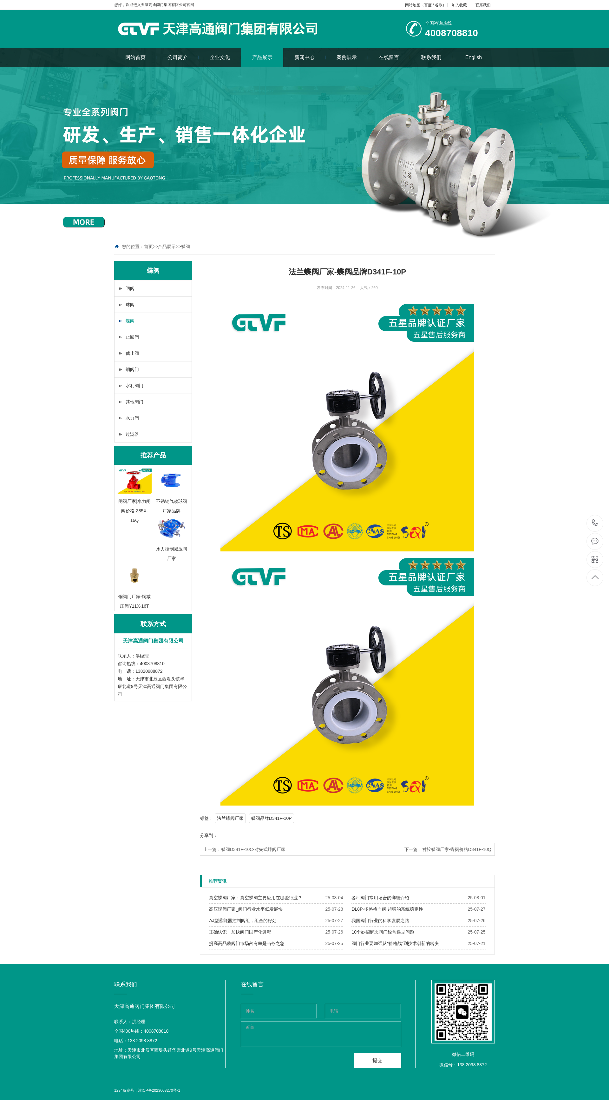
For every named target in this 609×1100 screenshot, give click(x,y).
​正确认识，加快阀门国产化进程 (240, 932)
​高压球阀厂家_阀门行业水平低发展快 (246, 909)
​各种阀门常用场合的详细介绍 (380, 897)
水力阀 (132, 418)
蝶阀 (185, 246)
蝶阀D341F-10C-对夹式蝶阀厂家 (253, 849)
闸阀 (130, 288)
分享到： (209, 835)
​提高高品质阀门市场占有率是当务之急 (247, 943)
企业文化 (225, 57)
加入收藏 (459, 5)
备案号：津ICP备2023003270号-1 (151, 1090)
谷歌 (438, 5)
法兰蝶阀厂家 (230, 818)
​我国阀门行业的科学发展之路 (380, 920)
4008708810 (595, 523)
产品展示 (262, 57)
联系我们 (483, 5)
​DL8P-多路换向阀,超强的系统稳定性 (387, 909)
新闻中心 (310, 57)
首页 (148, 246)
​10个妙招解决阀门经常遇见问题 (382, 932)
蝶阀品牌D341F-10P (271, 818)
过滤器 (132, 434)
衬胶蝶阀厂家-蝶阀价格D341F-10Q (456, 849)
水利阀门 (134, 385)
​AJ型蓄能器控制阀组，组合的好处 (242, 920)
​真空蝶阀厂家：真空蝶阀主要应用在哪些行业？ (255, 897)
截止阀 (132, 353)
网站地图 (412, 5)
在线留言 (394, 57)
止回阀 (132, 337)
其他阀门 (134, 401)
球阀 (130, 304)
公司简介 (183, 57)
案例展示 (352, 57)
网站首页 (141, 57)
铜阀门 (132, 369)
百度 (428, 5)
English (473, 57)
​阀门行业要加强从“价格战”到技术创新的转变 (395, 943)
